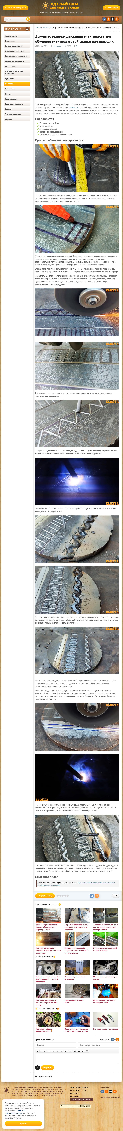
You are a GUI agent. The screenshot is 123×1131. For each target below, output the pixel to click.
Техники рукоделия (13, 114)
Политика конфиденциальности (81, 1099)
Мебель (8, 94)
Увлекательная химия (13, 46)
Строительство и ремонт (14, 51)
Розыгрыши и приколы (14, 104)
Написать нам (74, 1096)
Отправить (47, 1067)
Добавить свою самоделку (79, 1087)
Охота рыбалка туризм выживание (14, 72)
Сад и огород (10, 66)
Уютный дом (10, 89)
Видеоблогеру (75, 1093)
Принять (23, 1124)
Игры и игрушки (11, 99)
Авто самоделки (11, 36)
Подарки (8, 119)
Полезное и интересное (14, 61)
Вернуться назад (44, 896)
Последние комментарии (78, 1090)
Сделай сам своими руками (61, 5)
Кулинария (9, 79)
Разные (8, 109)
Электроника (10, 41)
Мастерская (9, 84)
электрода (73, 107)
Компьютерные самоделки (16, 56)
